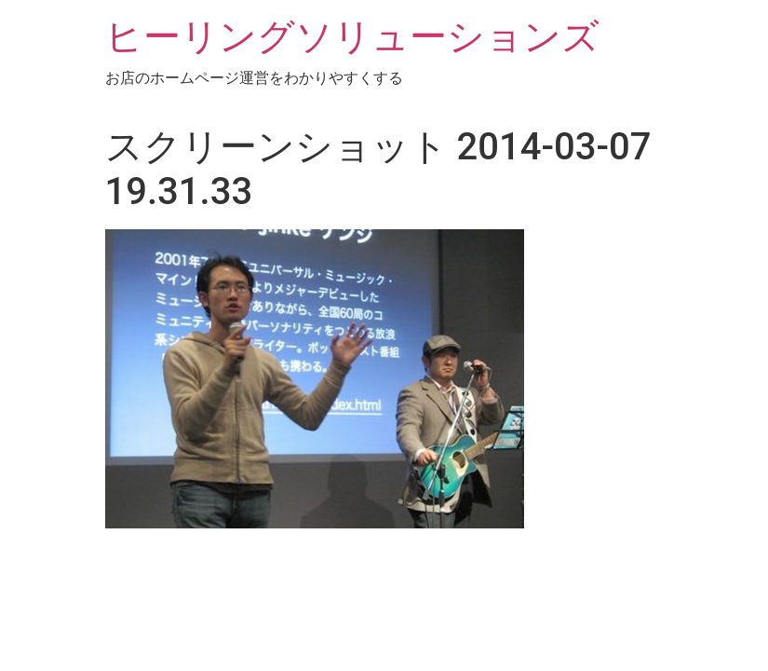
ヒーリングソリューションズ (352, 37)
